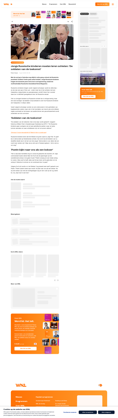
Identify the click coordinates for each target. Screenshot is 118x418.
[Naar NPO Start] (100, 385)
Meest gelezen (84, 13)
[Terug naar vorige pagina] (12, 21)
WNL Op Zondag (40, 404)
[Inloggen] (112, 4)
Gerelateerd (93, 13)
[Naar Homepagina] (8, 4)
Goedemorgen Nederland (17, 62)
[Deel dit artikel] (71, 21)
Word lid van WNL (102, 4)
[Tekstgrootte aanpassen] (68, 21)
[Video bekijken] (42, 42)
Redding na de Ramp (61, 400)
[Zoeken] (92, 4)
